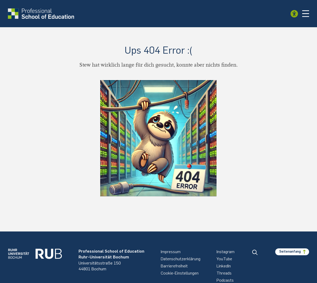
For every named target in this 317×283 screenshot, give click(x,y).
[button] (305, 13)
